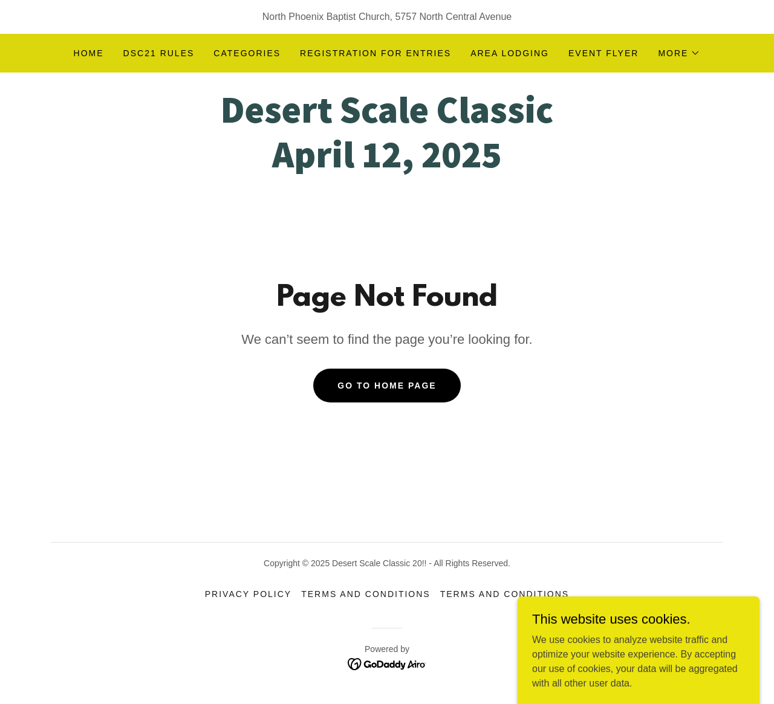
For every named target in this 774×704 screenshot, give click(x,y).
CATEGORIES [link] (247, 53)
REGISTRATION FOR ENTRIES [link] (375, 53)
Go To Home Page (386, 385)
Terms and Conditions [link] (366, 594)
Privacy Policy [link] (248, 594)
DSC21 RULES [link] (159, 53)
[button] (679, 53)
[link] (386, 164)
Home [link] (89, 53)
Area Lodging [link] (509, 53)
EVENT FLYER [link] (603, 53)
